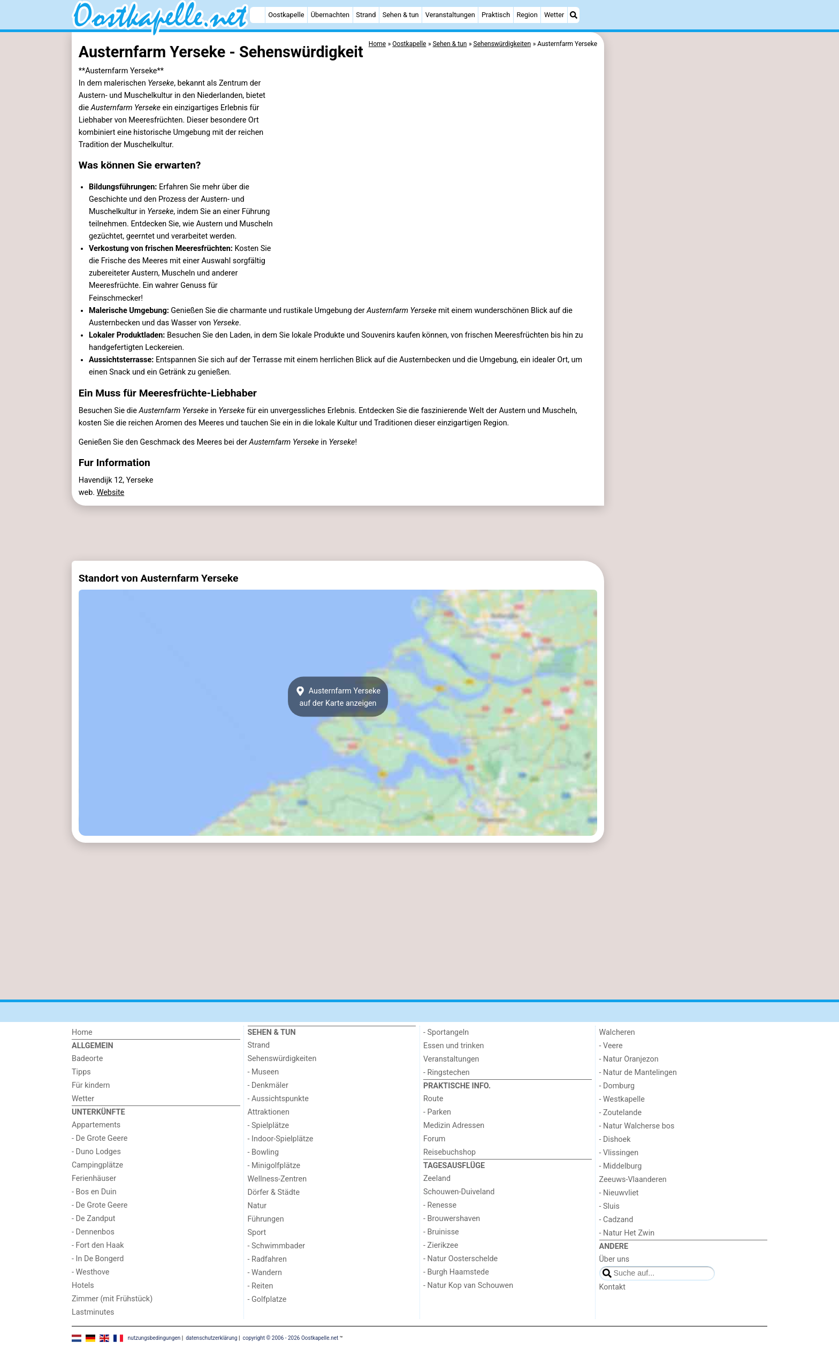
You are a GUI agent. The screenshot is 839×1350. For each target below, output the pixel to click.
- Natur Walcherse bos (637, 1126)
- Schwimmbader (277, 1245)
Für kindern (91, 1085)
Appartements (96, 1125)
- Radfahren (267, 1259)
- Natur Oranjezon (629, 1059)
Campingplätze (97, 1165)
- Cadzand (616, 1219)
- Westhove (90, 1272)
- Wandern (265, 1272)
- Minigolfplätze (274, 1165)
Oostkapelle (286, 15)
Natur (257, 1205)
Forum (434, 1138)
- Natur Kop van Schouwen (468, 1285)
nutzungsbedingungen (154, 1337)
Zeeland (437, 1178)
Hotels (83, 1285)
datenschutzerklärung (211, 1337)
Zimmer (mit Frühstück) (112, 1298)
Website (111, 492)
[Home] (257, 15)
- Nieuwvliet (619, 1193)
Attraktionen (268, 1112)
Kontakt (612, 1287)
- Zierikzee (440, 1245)
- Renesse (439, 1205)
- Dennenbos (93, 1232)
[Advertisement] (687, 278)
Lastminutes (93, 1312)
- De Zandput (93, 1218)
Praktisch (496, 15)
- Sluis (609, 1206)
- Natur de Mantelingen (638, 1072)
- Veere (611, 1045)
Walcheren (617, 1032)
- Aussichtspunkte (278, 1098)
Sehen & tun (401, 15)
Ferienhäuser (94, 1178)
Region (526, 15)
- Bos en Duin (94, 1191)
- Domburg (617, 1085)
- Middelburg (620, 1166)
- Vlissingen (619, 1152)
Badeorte (87, 1058)
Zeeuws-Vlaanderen (633, 1179)
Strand (366, 15)
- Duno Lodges (96, 1151)
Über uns (614, 1259)
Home (82, 1032)
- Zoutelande (620, 1112)
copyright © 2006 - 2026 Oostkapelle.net (291, 1337)
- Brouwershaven (451, 1218)
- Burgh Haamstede (456, 1272)
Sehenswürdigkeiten (282, 1058)
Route (433, 1098)
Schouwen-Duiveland (458, 1191)
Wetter (554, 15)
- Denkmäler (268, 1085)
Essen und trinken (453, 1045)
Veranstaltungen (450, 15)
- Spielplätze (268, 1125)
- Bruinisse (441, 1232)
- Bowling (263, 1152)
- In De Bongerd (98, 1258)
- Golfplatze (267, 1299)
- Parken (437, 1112)
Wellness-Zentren (277, 1179)
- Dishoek (615, 1139)
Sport (257, 1232)
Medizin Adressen (453, 1125)
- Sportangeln (446, 1032)
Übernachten (330, 15)
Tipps (81, 1072)
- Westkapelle (622, 1099)
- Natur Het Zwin (627, 1233)
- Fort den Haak (98, 1245)
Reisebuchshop (449, 1152)
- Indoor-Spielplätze (281, 1138)
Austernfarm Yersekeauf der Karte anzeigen (337, 696)
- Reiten (260, 1286)
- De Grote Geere (99, 1138)
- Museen (263, 1072)
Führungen (266, 1219)
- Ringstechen (446, 1072)
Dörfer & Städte (274, 1192)
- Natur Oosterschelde (460, 1258)
